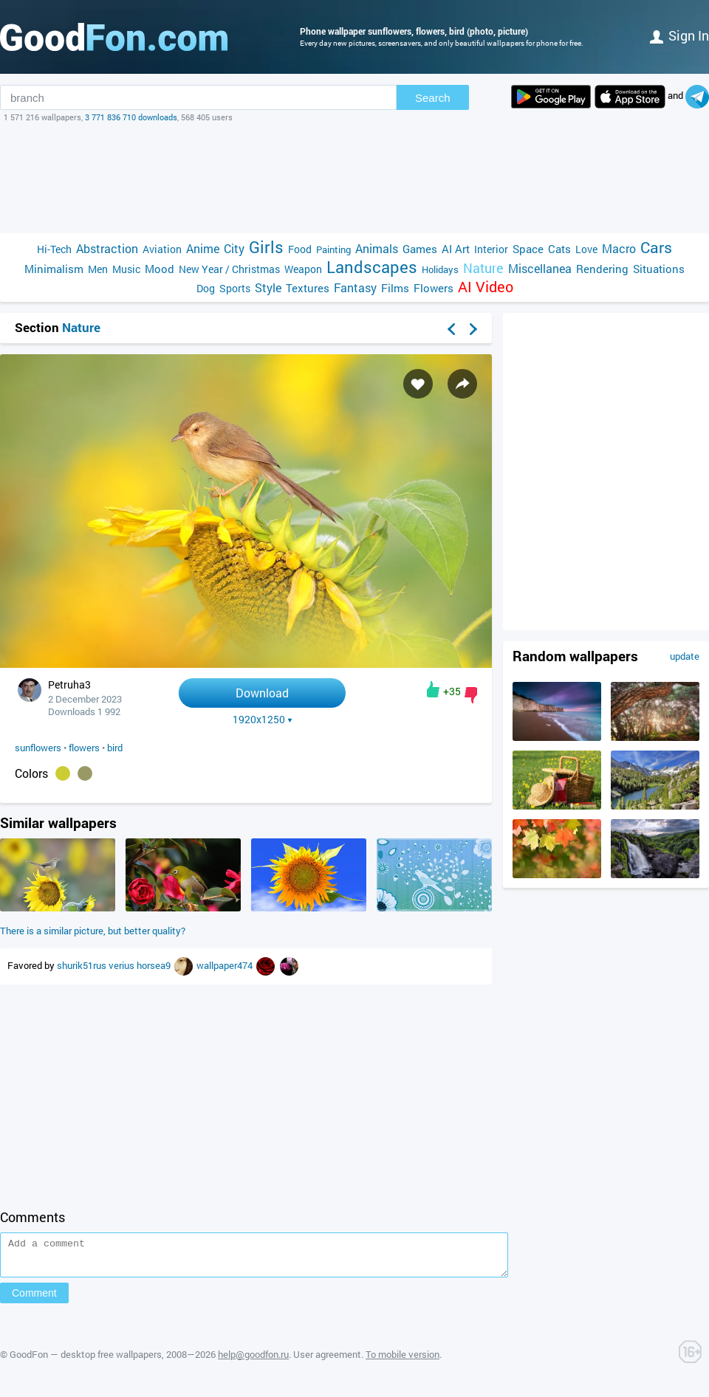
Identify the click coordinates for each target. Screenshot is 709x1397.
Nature (483, 268)
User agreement (327, 1360)
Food (300, 249)
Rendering (602, 268)
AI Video (485, 286)
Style (268, 287)
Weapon (303, 269)
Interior (491, 249)
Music (126, 269)
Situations (659, 268)
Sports (234, 288)
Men (98, 269)
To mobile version (402, 1360)
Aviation (162, 249)
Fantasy (355, 287)
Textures (307, 287)
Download (262, 692)
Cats (559, 248)
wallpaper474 (225, 965)
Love (586, 249)
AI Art (456, 248)
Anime (202, 248)
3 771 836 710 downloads (131, 117)
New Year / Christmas (229, 269)
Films (395, 287)
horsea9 (155, 965)
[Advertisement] (354, 178)
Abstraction (107, 248)
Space (528, 248)
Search (433, 98)
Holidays (440, 269)
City (234, 248)
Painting (333, 249)
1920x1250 (262, 719)
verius (123, 965)
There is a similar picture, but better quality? (92, 930)
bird (115, 747)
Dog (205, 288)
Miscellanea (540, 268)
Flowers (433, 287)
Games (420, 248)
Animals (376, 248)
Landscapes (371, 266)
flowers (84, 747)
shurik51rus (83, 965)
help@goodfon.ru (253, 1360)
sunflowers (38, 747)
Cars (656, 247)
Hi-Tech (54, 249)
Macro (619, 248)
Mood (159, 268)
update (684, 656)
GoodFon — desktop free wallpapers (86, 1360)
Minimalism (53, 268)
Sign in (679, 35)
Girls (266, 246)
